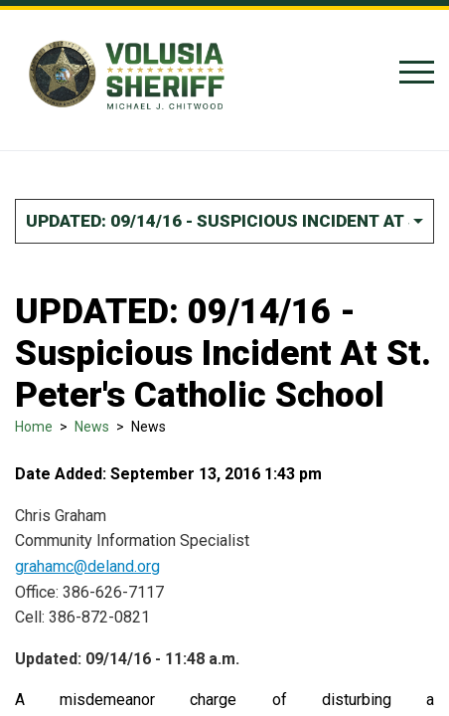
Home (34, 427)
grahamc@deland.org (87, 566)
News (92, 427)
